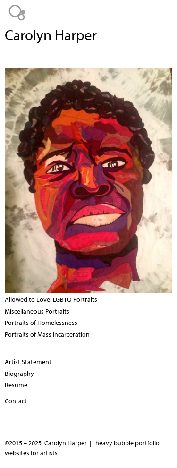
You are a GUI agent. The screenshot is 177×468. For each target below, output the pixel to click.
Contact (16, 401)
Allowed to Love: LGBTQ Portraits (51, 299)
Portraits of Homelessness (41, 322)
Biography (19, 373)
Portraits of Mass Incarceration (47, 334)
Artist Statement (28, 361)
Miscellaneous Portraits (37, 311)
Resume (16, 385)
